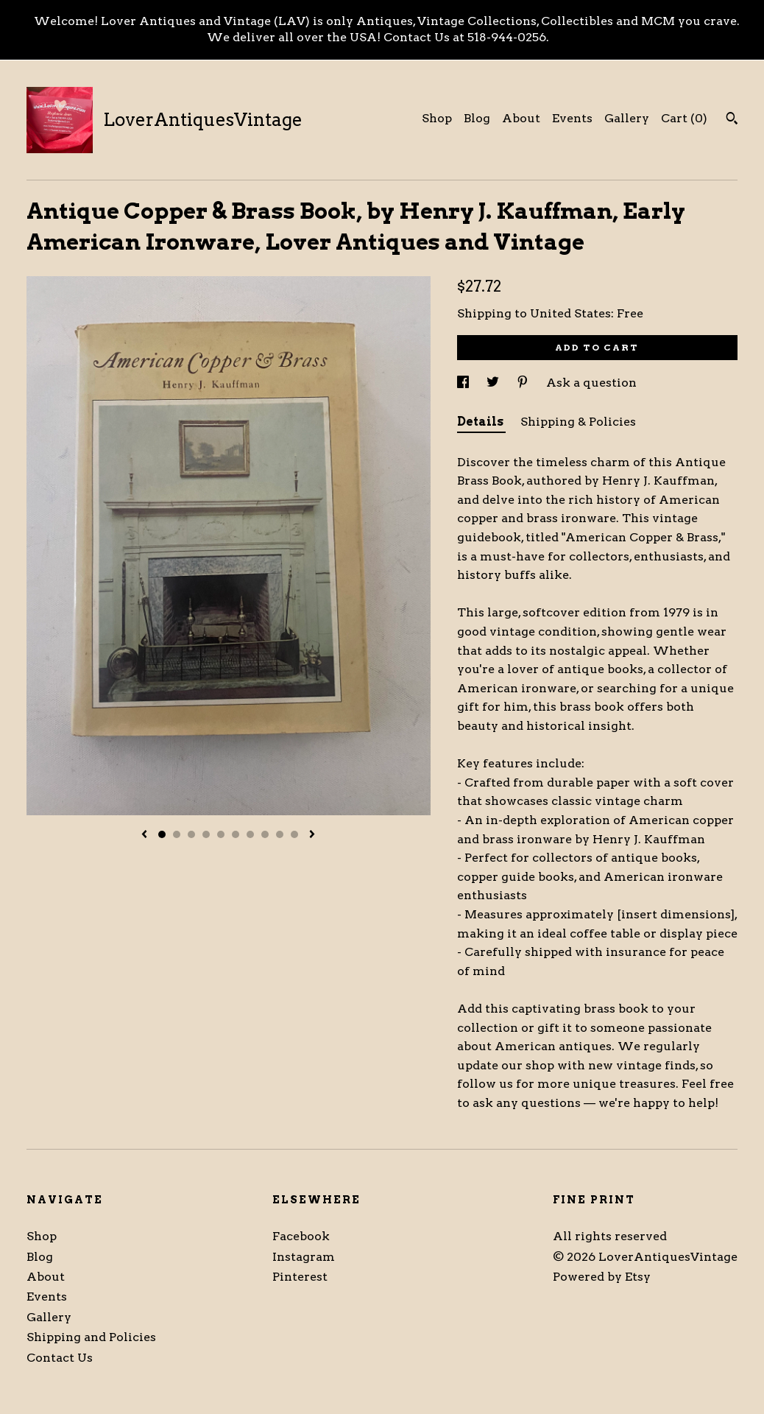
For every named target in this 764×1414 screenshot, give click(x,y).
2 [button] (176, 834)
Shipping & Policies (578, 422)
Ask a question (591, 383)
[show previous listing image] (144, 835)
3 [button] (191, 834)
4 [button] (206, 834)
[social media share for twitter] (494, 383)
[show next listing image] (312, 835)
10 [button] (294, 834)
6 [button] (235, 834)
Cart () (684, 118)
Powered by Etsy (602, 1277)
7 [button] (250, 834)
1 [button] (162, 834)
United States (570, 313)
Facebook (301, 1236)
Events (572, 118)
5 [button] (220, 834)
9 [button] (279, 834)
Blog (477, 118)
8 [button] (265, 834)
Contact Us (59, 1358)
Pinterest (300, 1277)
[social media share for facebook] (464, 383)
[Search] (732, 120)
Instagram (303, 1257)
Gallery (626, 118)
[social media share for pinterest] (524, 383)
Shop (437, 118)
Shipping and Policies (91, 1337)
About (521, 118)
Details (481, 422)
